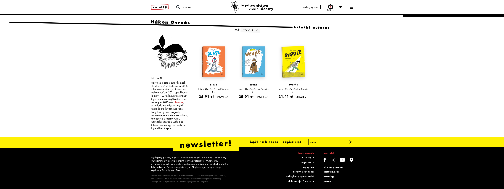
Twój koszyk (306, 153)
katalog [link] (160, 7)
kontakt (329, 153)
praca (327, 181)
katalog (329, 176)
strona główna (333, 167)
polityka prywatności (300, 176)
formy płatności (303, 172)
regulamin (307, 162)
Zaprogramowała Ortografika (197, 181)
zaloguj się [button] (310, 7)
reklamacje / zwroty (300, 181)
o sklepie (308, 158)
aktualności (331, 172)
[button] (350, 141)
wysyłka (308, 167)
